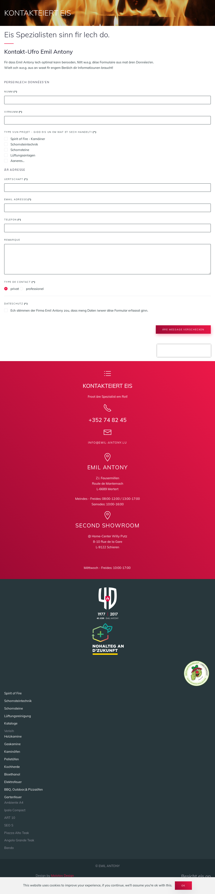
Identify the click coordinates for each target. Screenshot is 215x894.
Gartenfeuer (13, 797)
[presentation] (184, 354)
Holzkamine (13, 736)
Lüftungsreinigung (17, 716)
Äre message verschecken (183, 329)
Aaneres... (14, 161)
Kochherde (12, 767)
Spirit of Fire (13, 693)
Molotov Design (62, 876)
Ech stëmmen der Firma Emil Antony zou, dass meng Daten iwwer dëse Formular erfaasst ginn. (76, 310)
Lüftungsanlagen (19, 155)
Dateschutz (16, 303)
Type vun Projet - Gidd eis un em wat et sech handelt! (50, 132)
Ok (183, 885)
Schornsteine (16, 150)
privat (11, 289)
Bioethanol (12, 774)
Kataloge (10, 723)
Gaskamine (12, 744)
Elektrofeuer (13, 782)
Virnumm (13, 111)
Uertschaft (16, 179)
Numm (10, 91)
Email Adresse (17, 199)
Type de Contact (19, 281)
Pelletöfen (11, 759)
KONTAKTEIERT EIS (37, 12)
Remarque (12, 239)
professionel (32, 289)
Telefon (12, 219)
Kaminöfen (12, 752)
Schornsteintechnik (21, 144)
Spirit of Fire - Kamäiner (24, 139)
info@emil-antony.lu (107, 442)
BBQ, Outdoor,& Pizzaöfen (23, 789)
